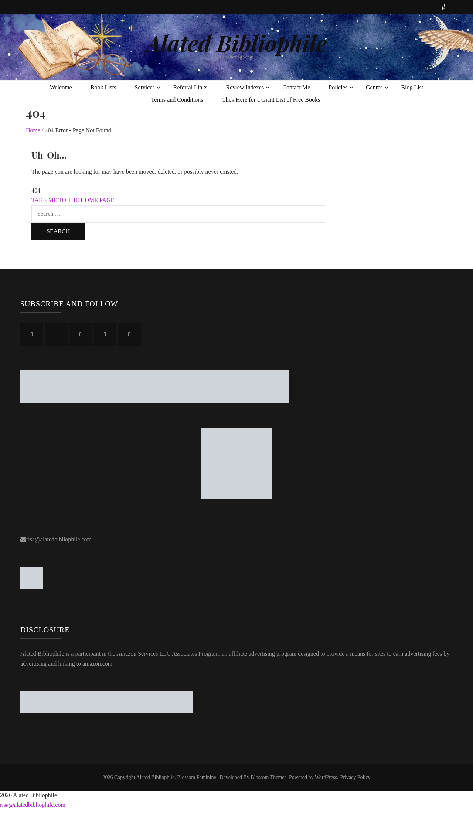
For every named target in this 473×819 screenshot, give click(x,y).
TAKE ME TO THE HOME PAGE (72, 200)
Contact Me (296, 87)
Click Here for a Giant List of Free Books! (272, 99)
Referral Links (190, 87)
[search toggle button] (443, 7)
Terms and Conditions (177, 99)
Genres (374, 87)
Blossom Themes (268, 777)
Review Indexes (245, 87)
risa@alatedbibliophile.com (59, 539)
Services (145, 87)
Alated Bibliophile (236, 42)
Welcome (61, 87)
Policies (338, 87)
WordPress (326, 777)
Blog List (412, 87)
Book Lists (103, 87)
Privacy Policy (355, 777)
